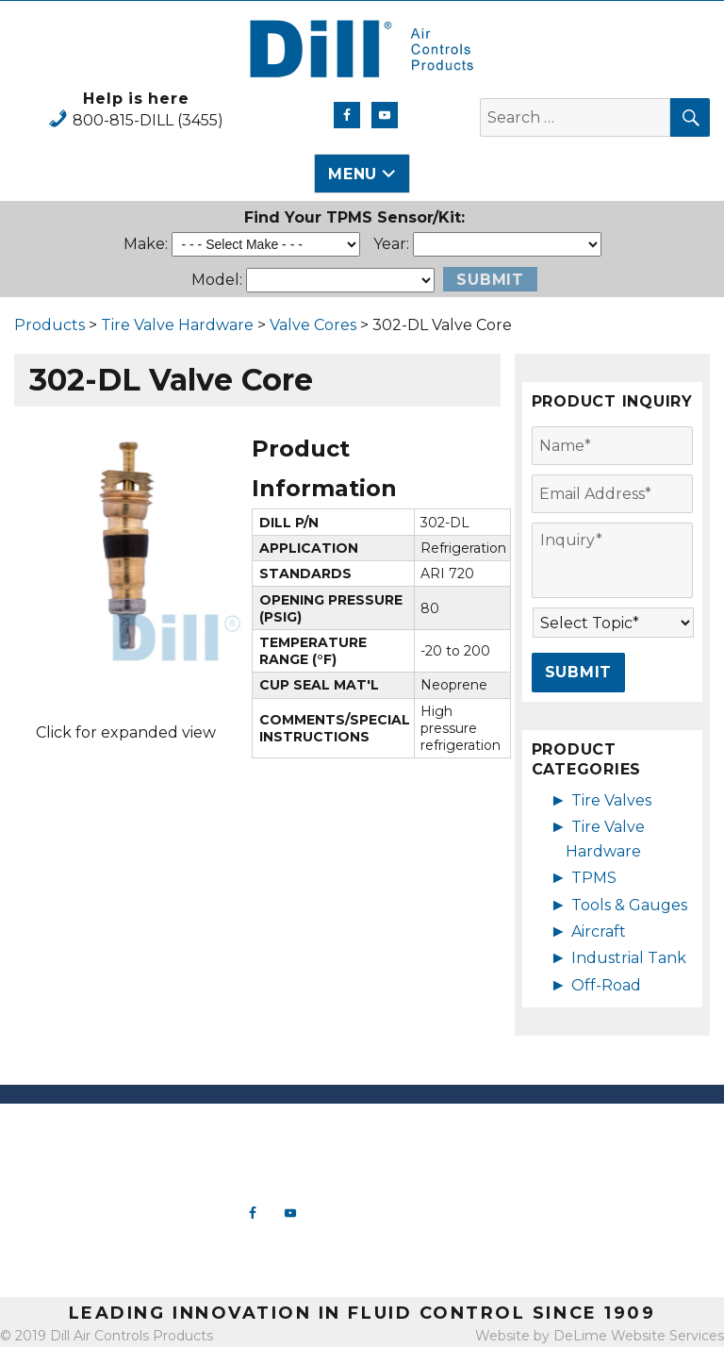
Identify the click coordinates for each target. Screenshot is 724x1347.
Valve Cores (313, 325)
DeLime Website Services (638, 1335)
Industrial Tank (628, 958)
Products (49, 325)
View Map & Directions (90, 1264)
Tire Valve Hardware (177, 325)
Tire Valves (611, 800)
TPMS (594, 878)
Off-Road (606, 985)
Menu (352, 174)
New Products (452, 1132)
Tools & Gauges (629, 905)
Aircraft (598, 931)
